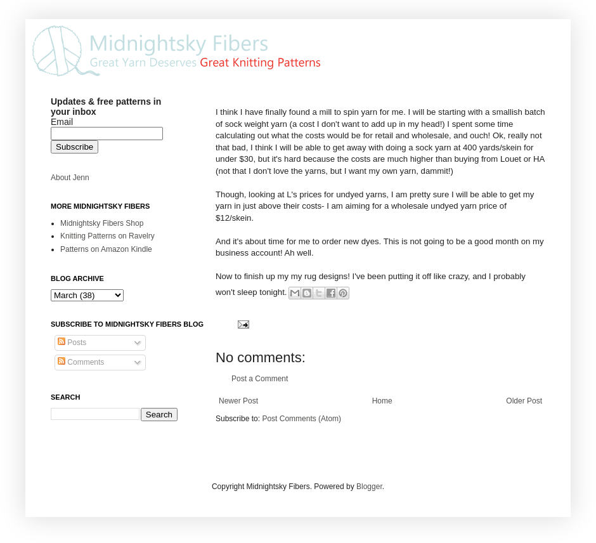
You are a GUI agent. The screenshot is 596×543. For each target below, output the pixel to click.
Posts (72, 342)
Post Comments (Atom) (301, 418)
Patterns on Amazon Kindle (106, 249)
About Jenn (70, 177)
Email (62, 122)
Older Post (524, 400)
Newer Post (238, 400)
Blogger (369, 486)
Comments (81, 362)
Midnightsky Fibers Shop (101, 223)
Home (382, 400)
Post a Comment (259, 378)
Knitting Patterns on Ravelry (107, 236)
